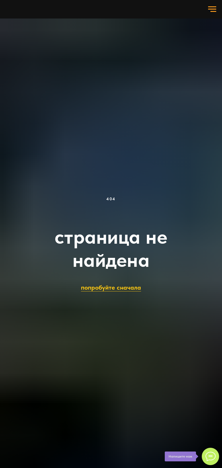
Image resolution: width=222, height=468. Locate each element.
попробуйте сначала (111, 287)
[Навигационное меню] (212, 9)
